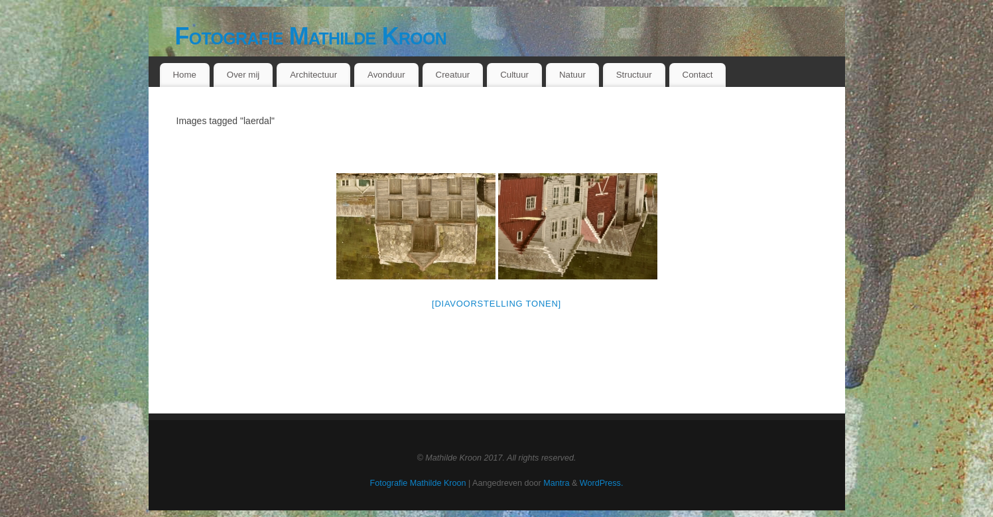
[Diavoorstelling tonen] (496, 304)
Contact (698, 75)
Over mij (243, 75)
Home (184, 75)
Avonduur (386, 75)
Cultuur (514, 75)
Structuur (634, 75)
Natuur (572, 75)
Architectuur (313, 75)
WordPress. (602, 483)
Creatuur (453, 75)
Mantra (556, 483)
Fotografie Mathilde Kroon (311, 36)
